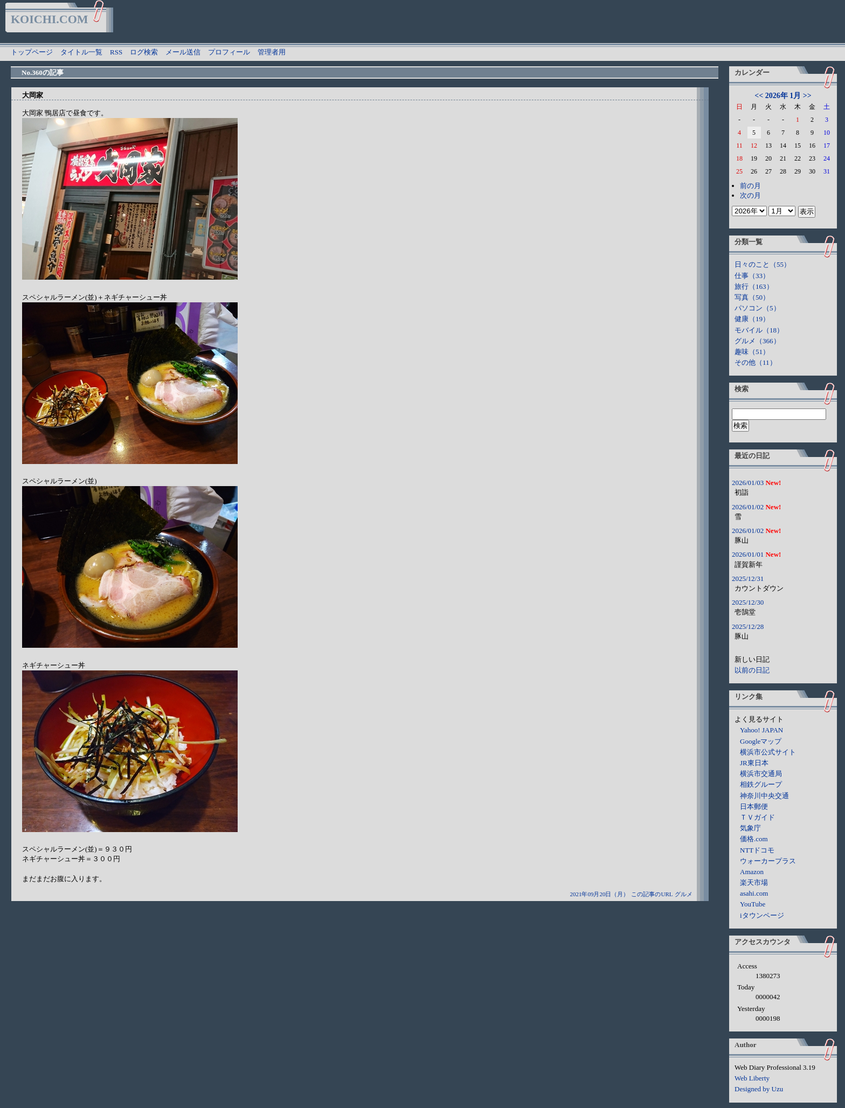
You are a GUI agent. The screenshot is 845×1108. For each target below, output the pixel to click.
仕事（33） (752, 276)
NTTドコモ (757, 850)
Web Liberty (752, 1078)
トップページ (32, 52)
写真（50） (752, 297)
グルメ (683, 894)
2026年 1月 (783, 96)
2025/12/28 (748, 626)
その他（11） (756, 362)
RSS (116, 52)
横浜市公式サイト (768, 752)
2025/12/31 (748, 578)
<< (758, 96)
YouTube (752, 904)
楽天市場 (754, 882)
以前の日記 (752, 670)
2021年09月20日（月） (599, 894)
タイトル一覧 (81, 52)
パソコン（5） (757, 308)
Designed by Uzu (759, 1089)
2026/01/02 (748, 507)
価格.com (754, 839)
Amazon (752, 872)
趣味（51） (752, 352)
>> (807, 96)
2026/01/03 (748, 483)
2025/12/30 (748, 602)
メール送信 (182, 52)
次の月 (750, 195)
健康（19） (752, 319)
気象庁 (750, 828)
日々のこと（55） (763, 264)
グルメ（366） (757, 341)
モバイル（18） (759, 330)
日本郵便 (754, 806)
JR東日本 (754, 763)
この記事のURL (652, 894)
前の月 (750, 186)
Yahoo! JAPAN (761, 730)
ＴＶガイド (757, 817)
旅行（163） (754, 286)
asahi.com (754, 893)
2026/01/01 (748, 554)
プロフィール (229, 52)
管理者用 (272, 52)
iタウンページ (762, 915)
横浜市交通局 (761, 774)
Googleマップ (760, 741)
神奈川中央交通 (764, 796)
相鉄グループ (761, 784)
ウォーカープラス (768, 861)
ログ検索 (144, 52)
